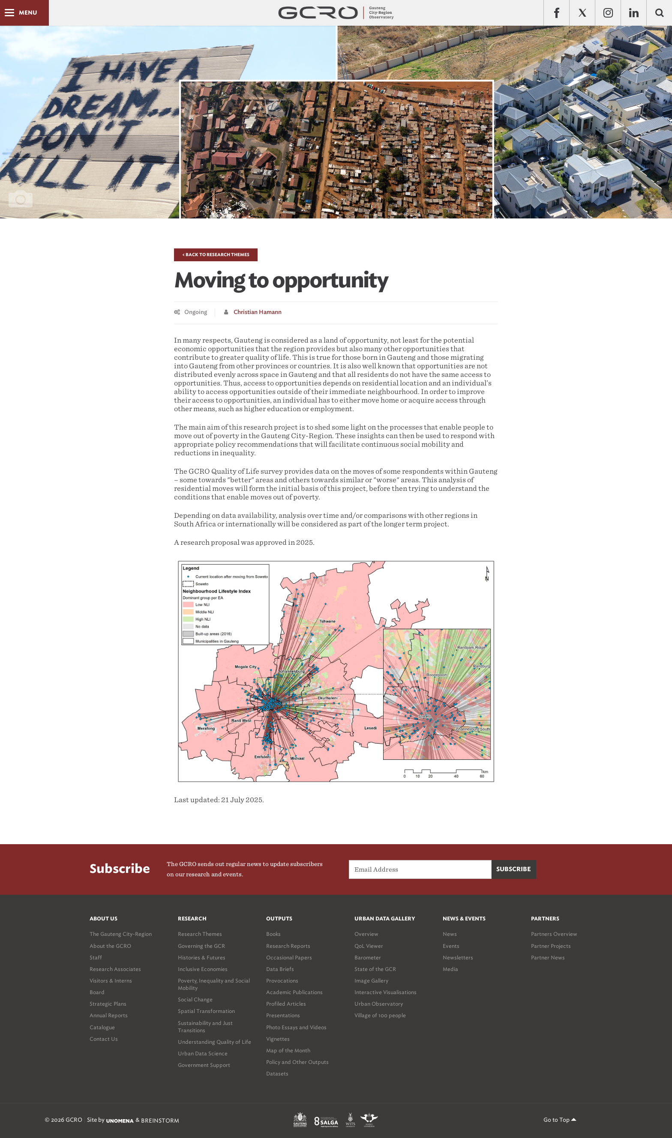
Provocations (282, 980)
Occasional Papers (289, 957)
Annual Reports (109, 1015)
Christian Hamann (258, 312)
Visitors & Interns (111, 980)
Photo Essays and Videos (296, 1027)
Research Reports (288, 946)
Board (97, 992)
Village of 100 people (380, 1015)
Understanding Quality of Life (214, 1042)
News (450, 934)
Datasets (277, 1073)
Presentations (283, 1015)
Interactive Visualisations (385, 992)
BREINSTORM (160, 1120)
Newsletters (458, 957)
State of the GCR (375, 969)
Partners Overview (554, 934)
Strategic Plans (108, 1004)
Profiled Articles (286, 1004)
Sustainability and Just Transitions (205, 1026)
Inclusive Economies (203, 969)
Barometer (367, 957)
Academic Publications (294, 992)
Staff (96, 957)
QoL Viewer (368, 946)
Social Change (195, 999)
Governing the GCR (201, 946)
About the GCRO (110, 946)
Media (450, 969)
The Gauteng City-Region (121, 934)
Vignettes (278, 1039)
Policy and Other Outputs (297, 1062)
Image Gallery (371, 980)
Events (451, 946)
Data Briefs (280, 969)
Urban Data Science (203, 1053)
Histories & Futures (201, 957)
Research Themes (200, 934)
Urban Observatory (378, 1004)
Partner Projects (551, 946)
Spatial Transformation (206, 1011)
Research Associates (115, 969)
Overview (366, 934)
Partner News (548, 957)
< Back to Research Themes (215, 255)
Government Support (204, 1065)
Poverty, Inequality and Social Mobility (214, 984)
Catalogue (102, 1027)
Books (273, 934)
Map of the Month (288, 1050)
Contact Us (104, 1039)
